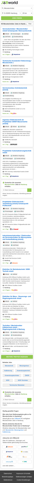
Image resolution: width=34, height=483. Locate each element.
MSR (7, 380)
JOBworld (17, 418)
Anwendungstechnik (23, 370)
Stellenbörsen (8, 480)
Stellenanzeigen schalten (24, 476)
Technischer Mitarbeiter (17, 385)
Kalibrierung (8, 370)
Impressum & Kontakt (23, 473)
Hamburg (24, 24)
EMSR (27, 375)
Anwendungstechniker (12, 375)
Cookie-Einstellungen (23, 480)
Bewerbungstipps (7, 476)
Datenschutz (8, 473)
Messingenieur (24, 366)
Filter (30, 24)
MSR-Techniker (23, 380)
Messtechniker (8, 24)
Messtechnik (9, 366)
